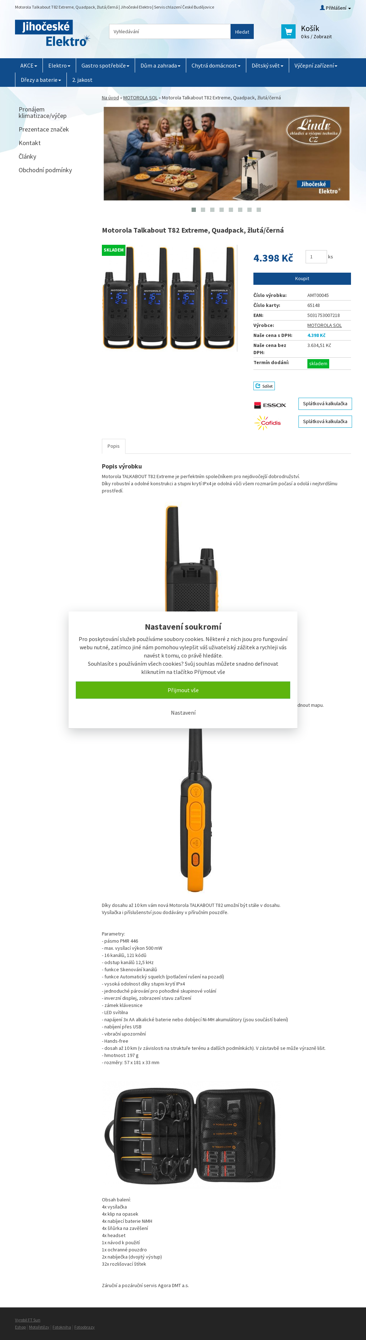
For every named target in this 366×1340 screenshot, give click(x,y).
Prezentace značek (44, 129)
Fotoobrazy (84, 1327)
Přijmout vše (183, 690)
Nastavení (183, 712)
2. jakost (82, 79)
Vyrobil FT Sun (27, 1319)
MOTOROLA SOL (140, 97)
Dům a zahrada (160, 65)
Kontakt (30, 143)
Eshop (20, 1327)
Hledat (242, 32)
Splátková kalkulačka (325, 403)
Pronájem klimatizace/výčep (42, 112)
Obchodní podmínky (45, 170)
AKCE (28, 65)
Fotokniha (62, 1327)
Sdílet (264, 386)
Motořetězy (39, 1327)
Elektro (59, 65)
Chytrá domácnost (216, 65)
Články (27, 156)
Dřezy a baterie (41, 79)
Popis (114, 446)
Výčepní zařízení (316, 65)
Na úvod (110, 97)
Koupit (302, 278)
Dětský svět (267, 65)
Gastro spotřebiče (105, 65)
